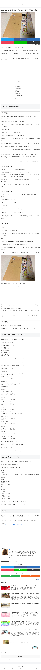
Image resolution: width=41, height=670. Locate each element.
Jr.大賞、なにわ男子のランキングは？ (21, 95)
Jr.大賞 (11, 561)
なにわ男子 (16, 561)
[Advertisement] (20, 71)
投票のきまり (17, 86)
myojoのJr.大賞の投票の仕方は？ (20, 85)
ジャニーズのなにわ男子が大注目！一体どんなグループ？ (13, 525)
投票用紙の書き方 (18, 90)
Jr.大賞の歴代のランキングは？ (20, 97)
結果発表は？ (17, 93)
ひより (10, 549)
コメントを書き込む (20, 657)
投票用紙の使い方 (18, 88)
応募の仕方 (17, 92)
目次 (19, 81)
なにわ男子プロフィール (5, 561)
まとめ (15, 98)
